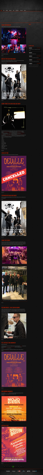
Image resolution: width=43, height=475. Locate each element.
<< (4, 466)
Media (13, 10)
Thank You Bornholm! (6, 25)
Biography (10, 10)
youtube (19, 471)
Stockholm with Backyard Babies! (9, 195)
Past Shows (21, 10)
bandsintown (28, 471)
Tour (3, 10)
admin (4, 57)
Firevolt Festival (36, 57)
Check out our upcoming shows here (33, 66)
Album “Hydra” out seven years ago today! (10, 104)
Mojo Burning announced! (7, 391)
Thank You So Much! (5, 240)
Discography (17, 10)
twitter (34, 471)
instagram (13, 471)
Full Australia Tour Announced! (8, 343)
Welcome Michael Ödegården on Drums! (10, 307)
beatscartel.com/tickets (6, 350)
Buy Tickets (39, 59)
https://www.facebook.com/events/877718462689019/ (10, 199)
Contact (25, 10)
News (1, 10)
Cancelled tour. (5, 153)
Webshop (7, 10)
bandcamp (24, 471)
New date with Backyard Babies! (8, 59)
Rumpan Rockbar (36, 61)
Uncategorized (7, 57)
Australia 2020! (5, 426)
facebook (8, 471)
